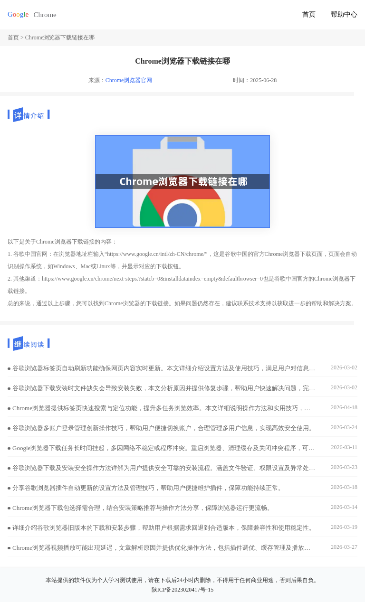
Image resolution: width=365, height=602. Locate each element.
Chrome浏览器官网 (129, 80)
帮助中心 (344, 14)
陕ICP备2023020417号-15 (183, 589)
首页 (309, 14)
